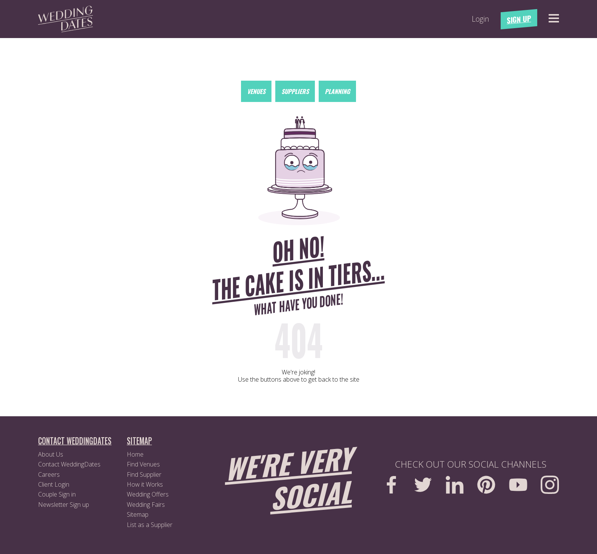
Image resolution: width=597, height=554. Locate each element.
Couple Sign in (57, 494)
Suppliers (295, 91)
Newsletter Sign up (63, 504)
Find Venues (143, 464)
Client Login (53, 484)
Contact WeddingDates (69, 464)
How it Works (145, 484)
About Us (50, 454)
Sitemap (137, 514)
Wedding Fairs (146, 504)
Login (480, 19)
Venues (256, 91)
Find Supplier (144, 474)
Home (135, 454)
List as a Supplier (149, 525)
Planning (337, 91)
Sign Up (519, 19)
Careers (49, 474)
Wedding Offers (148, 494)
